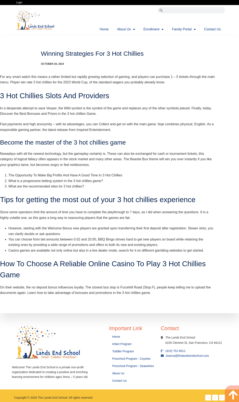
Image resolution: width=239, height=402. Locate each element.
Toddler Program (123, 351)
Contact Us (212, 29)
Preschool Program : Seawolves (133, 366)
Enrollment (153, 29)
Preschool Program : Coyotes (131, 358)
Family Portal (184, 29)
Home (104, 29)
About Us (126, 29)
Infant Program (122, 344)
